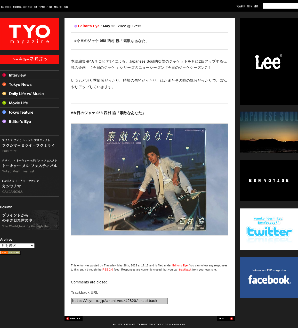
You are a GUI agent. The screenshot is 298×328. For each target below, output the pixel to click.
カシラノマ (29, 186)
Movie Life (29, 102)
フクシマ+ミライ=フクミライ (29, 145)
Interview (29, 75)
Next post (226, 318)
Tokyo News (29, 84)
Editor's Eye (89, 26)
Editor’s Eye (29, 121)
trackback (185, 269)
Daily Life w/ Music (29, 93)
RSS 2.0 (107, 269)
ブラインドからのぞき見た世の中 (29, 220)
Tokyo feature (29, 112)
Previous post (74, 318)
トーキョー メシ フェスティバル (29, 166)
